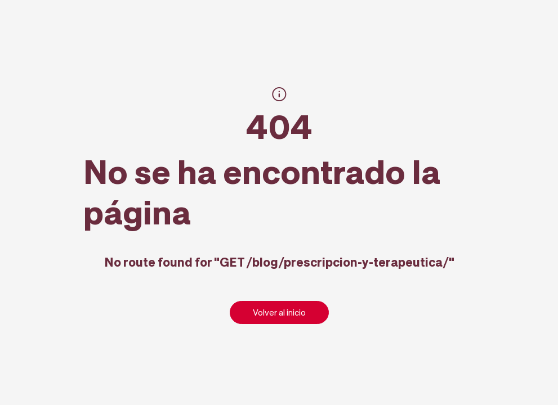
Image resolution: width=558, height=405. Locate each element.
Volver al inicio (279, 312)
